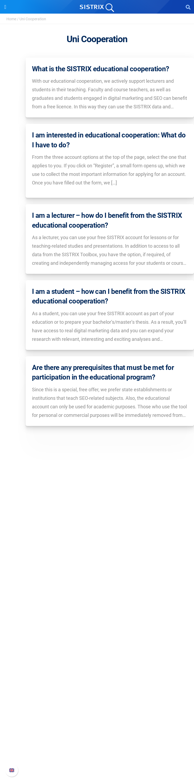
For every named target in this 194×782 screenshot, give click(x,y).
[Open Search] (188, 7)
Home (11, 19)
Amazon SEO (97, 619)
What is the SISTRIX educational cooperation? (100, 69)
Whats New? (97, 732)
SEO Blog (97, 680)
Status (97, 758)
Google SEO (97, 610)
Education (97, 557)
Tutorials (97, 697)
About (97, 540)
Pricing (97, 602)
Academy (97, 671)
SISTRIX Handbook (97, 724)
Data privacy (97, 566)
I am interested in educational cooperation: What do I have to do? (108, 140)
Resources (97, 644)
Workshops (97, 663)
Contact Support (97, 749)
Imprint (97, 575)
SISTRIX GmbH (97, 531)
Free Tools (97, 688)
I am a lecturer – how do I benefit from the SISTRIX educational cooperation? (107, 220)
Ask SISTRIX (97, 654)
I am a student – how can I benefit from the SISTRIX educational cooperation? (108, 296)
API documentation (97, 741)
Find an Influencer (97, 627)
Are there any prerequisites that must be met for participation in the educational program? (103, 372)
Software (97, 592)
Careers (97, 549)
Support (97, 714)
